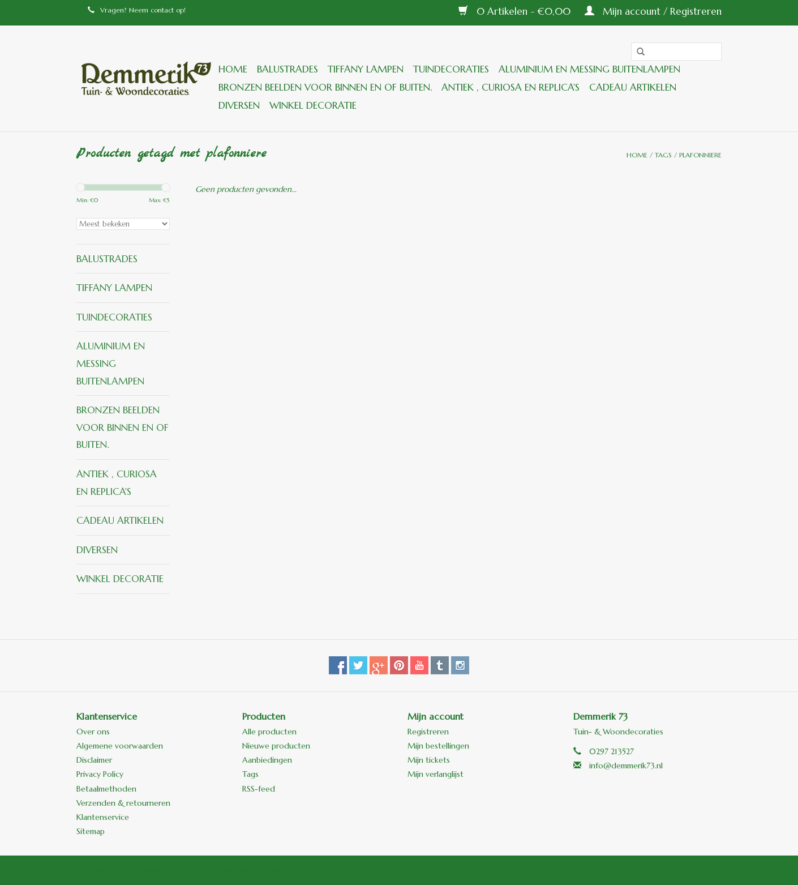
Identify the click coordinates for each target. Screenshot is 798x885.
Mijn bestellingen (438, 746)
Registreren (428, 731)
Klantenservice (102, 817)
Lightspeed (323, 870)
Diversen (239, 105)
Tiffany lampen (366, 69)
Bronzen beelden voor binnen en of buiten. (325, 87)
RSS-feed (258, 789)
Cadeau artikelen (632, 87)
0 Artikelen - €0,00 (515, 11)
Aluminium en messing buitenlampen (589, 69)
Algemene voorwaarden (119, 746)
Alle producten (269, 731)
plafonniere (700, 155)
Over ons (93, 731)
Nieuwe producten (276, 746)
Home (232, 69)
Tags (663, 155)
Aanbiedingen (267, 760)
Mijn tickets (428, 760)
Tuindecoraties (451, 69)
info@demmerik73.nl (626, 765)
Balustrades (287, 69)
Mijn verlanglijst (435, 774)
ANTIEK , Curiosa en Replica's (510, 87)
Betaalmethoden (106, 789)
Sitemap (90, 831)
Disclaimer (94, 760)
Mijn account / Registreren (653, 11)
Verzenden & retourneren (123, 803)
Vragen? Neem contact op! (137, 10)
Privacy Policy (99, 774)
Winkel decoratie (313, 105)
